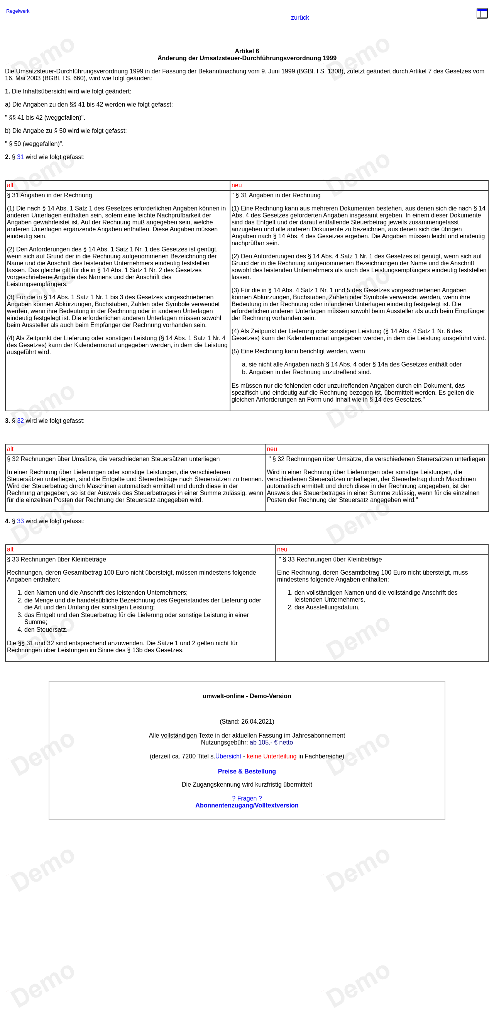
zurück (300, 17)
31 (20, 157)
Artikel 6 (247, 51)
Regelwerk (17, 11)
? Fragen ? (247, 798)
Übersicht (228, 756)
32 (20, 420)
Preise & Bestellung (247, 771)
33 (20, 521)
